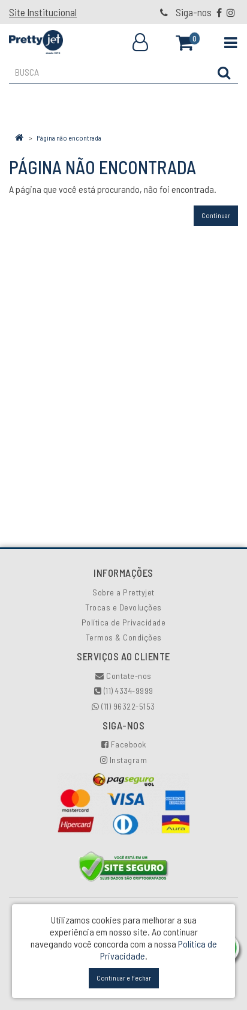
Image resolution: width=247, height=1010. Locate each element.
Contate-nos (123, 676)
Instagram (123, 760)
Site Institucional (43, 12)
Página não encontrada (69, 137)
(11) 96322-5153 (123, 706)
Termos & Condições (124, 637)
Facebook (123, 744)
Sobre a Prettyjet (123, 592)
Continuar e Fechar (124, 977)
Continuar (215, 215)
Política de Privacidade (124, 622)
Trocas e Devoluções (123, 607)
